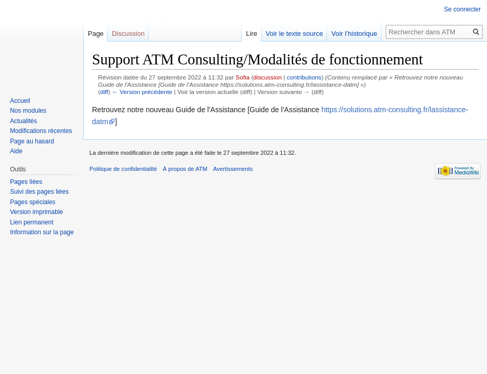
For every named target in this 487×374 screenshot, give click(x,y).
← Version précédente (142, 91)
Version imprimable (36, 212)
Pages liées (26, 181)
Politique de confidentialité (123, 169)
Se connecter (462, 9)
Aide (16, 151)
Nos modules (28, 110)
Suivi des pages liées (39, 191)
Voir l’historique (354, 33)
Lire (251, 33)
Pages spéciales (32, 202)
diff (104, 91)
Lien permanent (31, 222)
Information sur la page (42, 232)
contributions (304, 77)
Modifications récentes (41, 131)
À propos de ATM (185, 169)
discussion (267, 77)
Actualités (23, 121)
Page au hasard (32, 141)
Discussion (128, 33)
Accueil (20, 100)
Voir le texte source (294, 33)
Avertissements (233, 169)
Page (95, 33)
